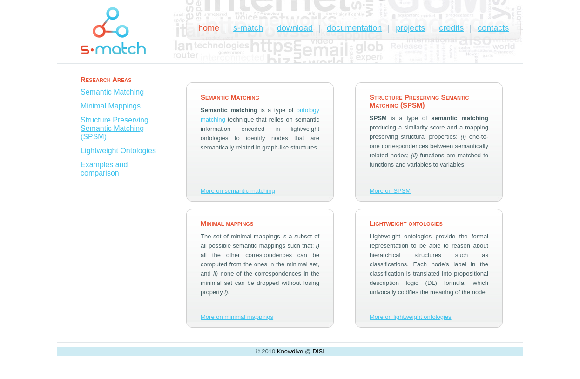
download (295, 28)
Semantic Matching (112, 92)
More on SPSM (390, 190)
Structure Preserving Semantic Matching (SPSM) (114, 128)
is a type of (249, 110)
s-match (248, 28)
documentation (354, 28)
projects (410, 28)
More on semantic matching (238, 190)
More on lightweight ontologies (411, 316)
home (208, 28)
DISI (318, 351)
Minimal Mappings (111, 106)
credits (451, 28)
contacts (493, 28)
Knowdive (290, 351)
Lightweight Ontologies (118, 151)
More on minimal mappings (237, 316)
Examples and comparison (104, 169)
